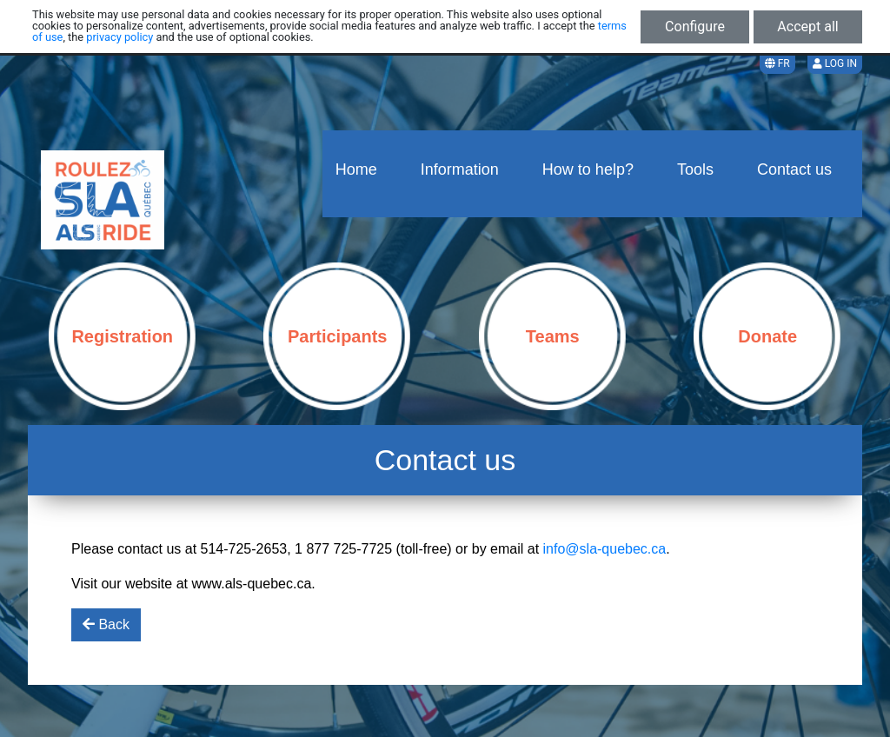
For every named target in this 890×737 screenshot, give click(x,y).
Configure (695, 26)
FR (777, 63)
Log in (835, 63)
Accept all (807, 26)
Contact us (794, 169)
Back (106, 624)
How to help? (588, 169)
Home (356, 169)
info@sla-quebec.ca (605, 548)
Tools (695, 169)
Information (460, 169)
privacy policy (119, 36)
